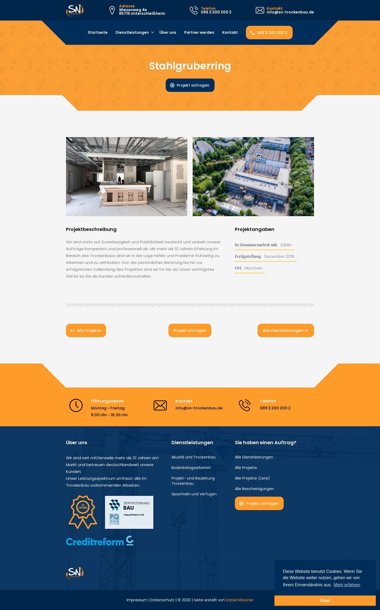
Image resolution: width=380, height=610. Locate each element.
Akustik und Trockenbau (194, 457)
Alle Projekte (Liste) (252, 478)
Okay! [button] (325, 600)
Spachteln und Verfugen (194, 494)
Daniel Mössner (240, 600)
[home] (75, 10)
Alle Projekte (89, 330)
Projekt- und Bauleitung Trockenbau (193, 481)
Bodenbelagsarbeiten (191, 467)
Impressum (137, 600)
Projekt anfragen (193, 85)
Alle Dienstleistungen (283, 330)
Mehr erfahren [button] (347, 585)
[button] (133, 33)
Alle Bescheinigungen (254, 488)
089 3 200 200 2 (272, 32)
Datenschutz (162, 600)
